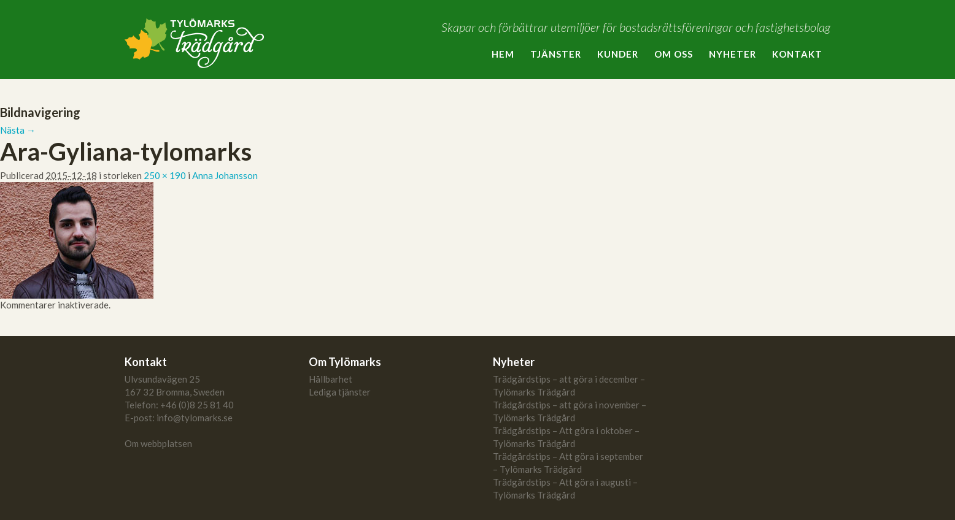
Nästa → (18, 130)
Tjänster (555, 53)
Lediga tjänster (340, 391)
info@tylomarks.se (195, 417)
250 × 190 (165, 175)
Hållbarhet (330, 378)
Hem (503, 53)
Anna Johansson (225, 175)
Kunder (617, 53)
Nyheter (732, 53)
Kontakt (797, 53)
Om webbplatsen (158, 443)
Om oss (673, 53)
